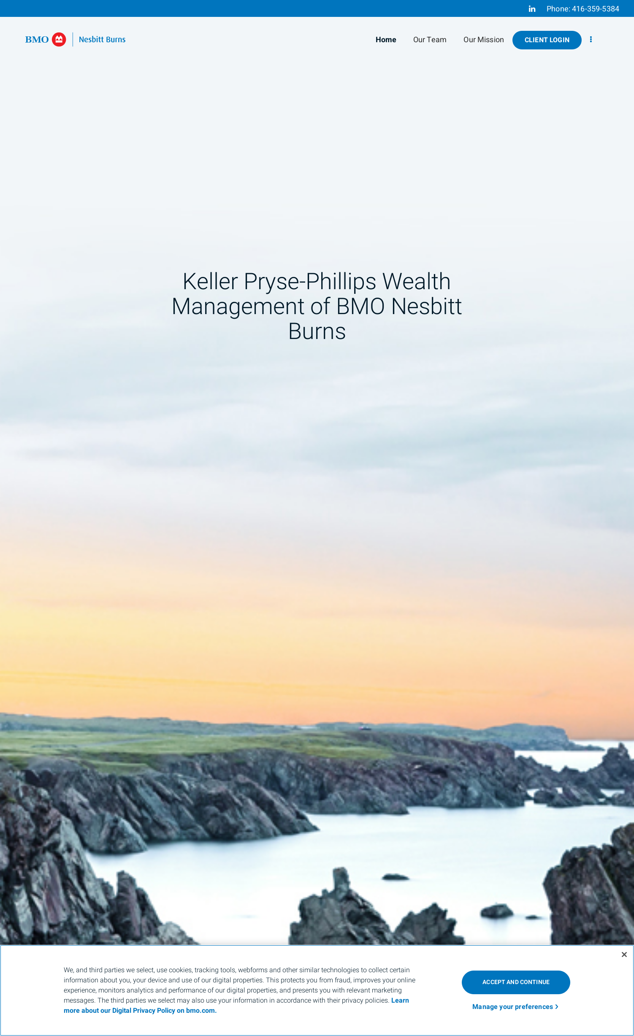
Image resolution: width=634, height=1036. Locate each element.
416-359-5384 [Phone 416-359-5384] (595, 9)
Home (386, 40)
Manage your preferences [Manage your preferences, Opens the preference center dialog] (512, 1007)
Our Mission (483, 40)
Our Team (430, 40)
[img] (317, 518)
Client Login (547, 40)
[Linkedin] (532, 9)
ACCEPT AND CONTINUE (516, 982)
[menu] (591, 40)
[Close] (624, 954)
